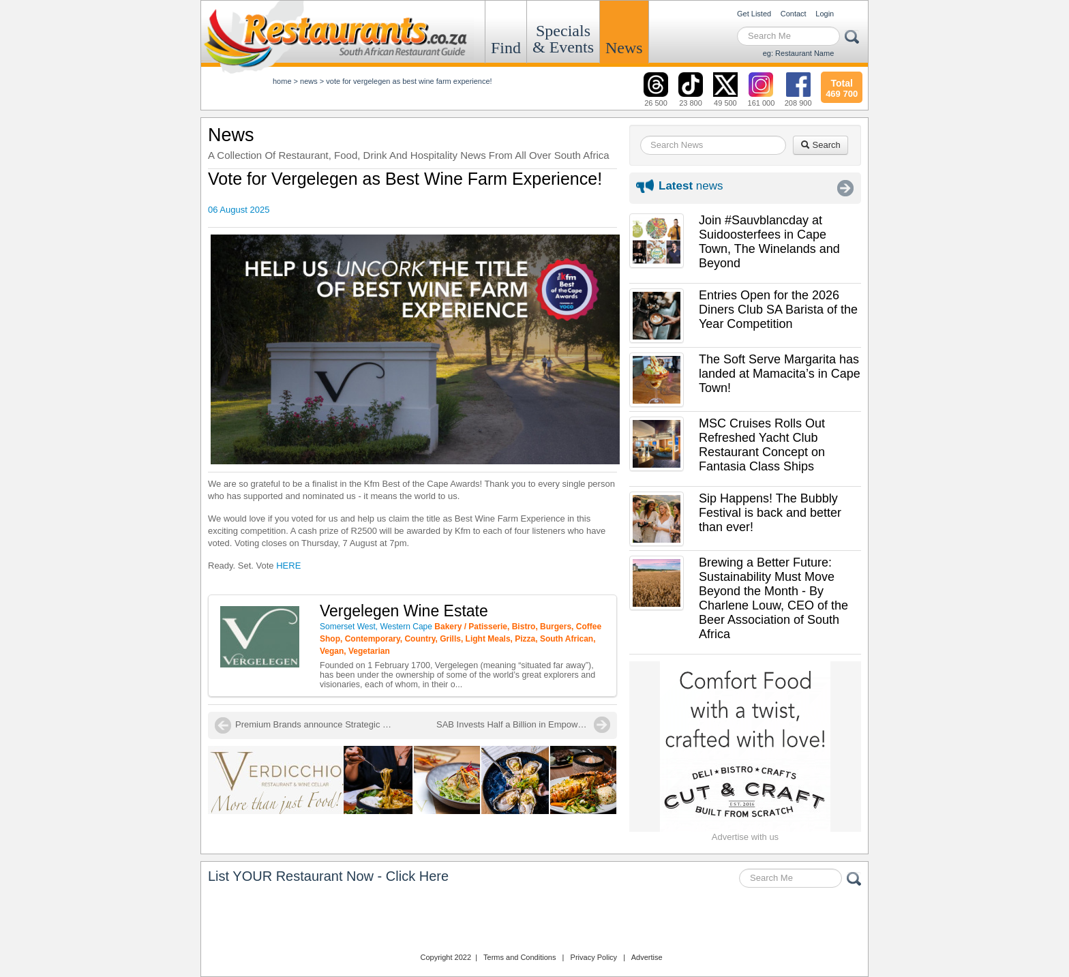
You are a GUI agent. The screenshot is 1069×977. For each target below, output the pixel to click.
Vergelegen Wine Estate (404, 611)
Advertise (647, 957)
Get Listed (754, 14)
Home (282, 81)
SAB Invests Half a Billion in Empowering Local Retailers (523, 724)
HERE (288, 565)
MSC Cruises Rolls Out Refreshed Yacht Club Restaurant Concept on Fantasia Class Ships (762, 445)
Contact (794, 14)
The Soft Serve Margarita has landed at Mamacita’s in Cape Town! (779, 373)
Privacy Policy (594, 957)
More (845, 188)
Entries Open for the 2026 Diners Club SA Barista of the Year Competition (778, 309)
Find (506, 48)
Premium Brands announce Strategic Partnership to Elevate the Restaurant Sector (317, 724)
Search (820, 145)
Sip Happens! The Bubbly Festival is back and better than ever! (770, 513)
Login (824, 14)
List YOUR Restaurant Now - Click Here (328, 876)
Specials (563, 38)
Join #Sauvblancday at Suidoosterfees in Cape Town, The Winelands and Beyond (769, 241)
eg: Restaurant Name (798, 53)
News (624, 48)
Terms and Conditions (519, 957)
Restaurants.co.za (534, 922)
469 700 (841, 86)
